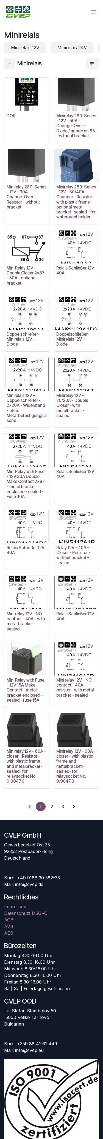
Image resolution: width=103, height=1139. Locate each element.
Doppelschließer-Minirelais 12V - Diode (23, 339)
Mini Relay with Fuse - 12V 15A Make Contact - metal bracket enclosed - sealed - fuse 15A (25, 690)
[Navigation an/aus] (93, 12)
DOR (11, 115)
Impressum (15, 906)
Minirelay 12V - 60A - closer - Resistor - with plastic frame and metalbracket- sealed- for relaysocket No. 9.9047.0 (26, 766)
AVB (8, 926)
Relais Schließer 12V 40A (75, 270)
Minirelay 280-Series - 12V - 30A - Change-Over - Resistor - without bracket (26, 197)
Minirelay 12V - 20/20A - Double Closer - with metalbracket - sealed (72, 405)
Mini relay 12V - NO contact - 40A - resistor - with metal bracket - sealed (75, 687)
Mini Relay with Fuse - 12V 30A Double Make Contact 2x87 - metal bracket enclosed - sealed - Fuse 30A (26, 484)
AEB (8, 933)
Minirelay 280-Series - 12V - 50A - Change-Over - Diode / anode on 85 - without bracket (76, 125)
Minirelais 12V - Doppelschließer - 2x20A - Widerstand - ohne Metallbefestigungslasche (27, 408)
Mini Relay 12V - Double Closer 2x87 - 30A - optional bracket (25, 275)
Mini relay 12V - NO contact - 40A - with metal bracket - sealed (26, 621)
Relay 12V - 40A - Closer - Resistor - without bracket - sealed (73, 555)
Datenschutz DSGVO (26, 913)
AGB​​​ (8, 920)
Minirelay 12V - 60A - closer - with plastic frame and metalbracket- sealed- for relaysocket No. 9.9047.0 (76, 766)
